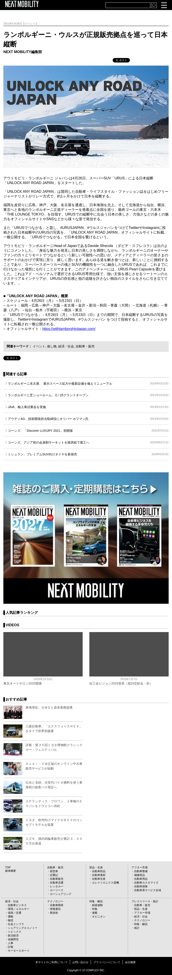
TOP (8, 867)
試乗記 (54, 875)
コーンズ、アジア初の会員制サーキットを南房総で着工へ (88, 442)
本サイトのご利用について (51, 962)
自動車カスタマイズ (146, 882)
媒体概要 (10, 870)
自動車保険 (141, 886)
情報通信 (55, 909)
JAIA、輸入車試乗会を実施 (88, 407)
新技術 (54, 912)
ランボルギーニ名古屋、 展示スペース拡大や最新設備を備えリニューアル (88, 383)
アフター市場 (139, 867)
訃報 (10, 946)
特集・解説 (96, 901)
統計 (137, 927)
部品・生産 (96, 867)
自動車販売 (56, 878)
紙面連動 (97, 905)
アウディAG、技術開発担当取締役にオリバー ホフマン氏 (88, 418)
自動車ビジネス (17, 905)
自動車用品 (141, 878)
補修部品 (139, 875)
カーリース (56, 890)
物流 (10, 920)
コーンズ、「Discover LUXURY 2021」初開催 (88, 430)
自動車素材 (98, 875)
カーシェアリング (60, 894)
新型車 (54, 871)
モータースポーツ (18, 950)
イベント (39, 346)
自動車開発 (56, 905)
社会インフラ (16, 924)
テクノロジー (55, 901)
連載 (94, 912)
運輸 (10, 916)
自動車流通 (56, 882)
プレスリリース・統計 (144, 901)
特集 (94, 909)
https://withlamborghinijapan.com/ (68, 329)
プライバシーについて (106, 962)
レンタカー (56, 886)
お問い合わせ (80, 962)
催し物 (51, 346)
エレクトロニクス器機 (105, 882)
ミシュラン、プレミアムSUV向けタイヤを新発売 (88, 454)
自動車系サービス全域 (147, 890)
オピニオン (98, 916)
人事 (10, 943)
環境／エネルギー (18, 909)
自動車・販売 (85, 346)
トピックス (14, 931)
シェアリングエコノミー (22, 927)
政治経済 (13, 935)
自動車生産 (98, 878)
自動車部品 (98, 871)
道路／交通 (14, 912)
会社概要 (130, 962)
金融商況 (13, 939)
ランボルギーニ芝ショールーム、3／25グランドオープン (88, 395)
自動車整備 (141, 871)
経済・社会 (66, 346)
